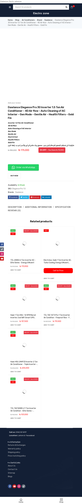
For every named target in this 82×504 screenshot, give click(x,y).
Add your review (14, 103)
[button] (15, 270)
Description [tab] (15, 207)
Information (15, 442)
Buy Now (14, 176)
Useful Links (15, 463)
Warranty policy (14, 449)
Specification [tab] (63, 207)
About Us (11, 466)
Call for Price (58, 270)
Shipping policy (14, 452)
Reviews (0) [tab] (14, 210)
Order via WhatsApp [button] (23, 167)
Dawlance (48, 20)
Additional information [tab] (38, 207)
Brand (39, 20)
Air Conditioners (28, 20)
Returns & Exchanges (17, 445)
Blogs (10, 476)
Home (10, 20)
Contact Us (12, 469)
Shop (17, 20)
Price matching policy (17, 456)
